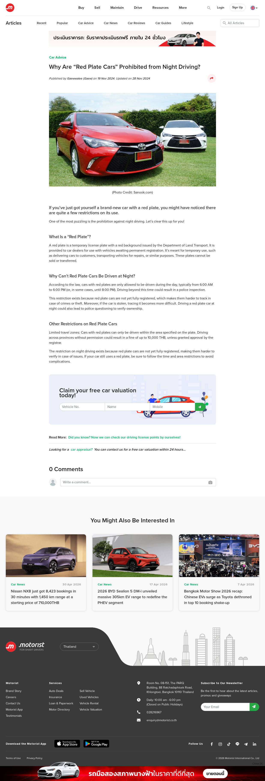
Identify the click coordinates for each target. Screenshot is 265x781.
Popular (62, 23)
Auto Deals (56, 691)
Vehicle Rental (89, 703)
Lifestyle (187, 23)
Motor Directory (59, 709)
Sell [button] (97, 8)
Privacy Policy (34, 758)
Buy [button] (81, 8)
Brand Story (13, 691)
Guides (163, 23)
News (111, 23)
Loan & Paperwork (61, 703)
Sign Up (237, 7)
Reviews (136, 23)
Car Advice (57, 57)
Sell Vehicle (87, 691)
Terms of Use (13, 758)
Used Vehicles (89, 697)
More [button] (183, 8)
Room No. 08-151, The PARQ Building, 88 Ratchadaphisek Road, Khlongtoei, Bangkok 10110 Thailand (170, 687)
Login (220, 7)
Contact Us (13, 703)
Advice (86, 23)
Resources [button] (160, 8)
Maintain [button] (117, 8)
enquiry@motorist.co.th (162, 720)
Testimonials (14, 716)
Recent (41, 23)
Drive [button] (138, 8)
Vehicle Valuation (91, 709)
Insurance (55, 697)
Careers (11, 697)
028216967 (154, 712)
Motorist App (14, 709)
